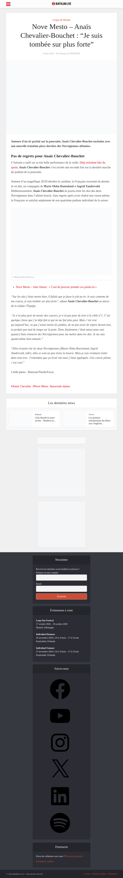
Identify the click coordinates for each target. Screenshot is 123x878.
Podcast (38, 414)
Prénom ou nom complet (47, 572)
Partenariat (112, 874)
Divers (91, 414)
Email (38, 584)
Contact (87, 874)
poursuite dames (60, 386)
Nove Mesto (41, 386)
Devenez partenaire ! (74, 856)
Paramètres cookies (44, 861)
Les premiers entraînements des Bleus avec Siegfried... (100, 421)
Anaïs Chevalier (21, 386)
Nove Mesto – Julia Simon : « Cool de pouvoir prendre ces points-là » (56, 287)
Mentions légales (99, 874)
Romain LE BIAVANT (70, 53)
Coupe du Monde (61, 20)
